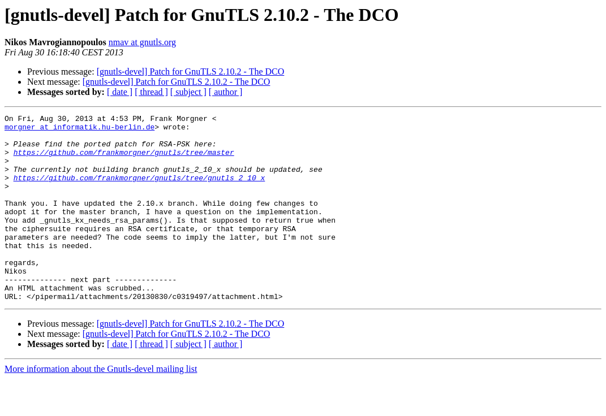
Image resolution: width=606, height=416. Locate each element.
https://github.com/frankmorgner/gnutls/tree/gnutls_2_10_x (139, 191)
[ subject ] (188, 92)
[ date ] (119, 92)
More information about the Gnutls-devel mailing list (101, 406)
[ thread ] (151, 92)
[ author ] (226, 92)
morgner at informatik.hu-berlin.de (79, 130)
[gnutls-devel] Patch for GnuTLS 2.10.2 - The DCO (191, 71)
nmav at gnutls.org (142, 42)
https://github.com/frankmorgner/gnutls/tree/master (124, 160)
